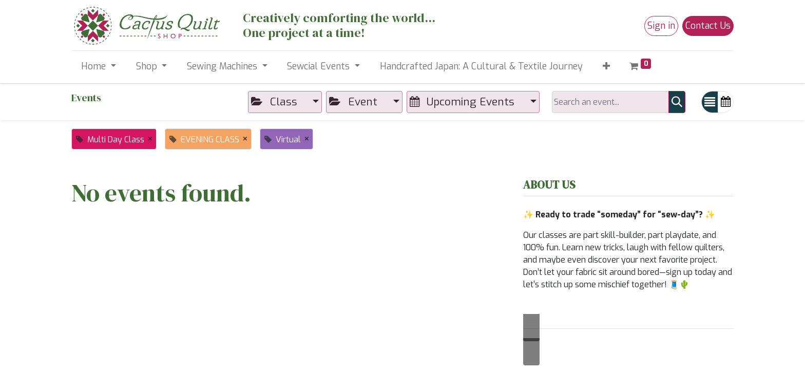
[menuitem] (481, 66)
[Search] (676, 102)
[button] (606, 66)
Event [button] (354, 102)
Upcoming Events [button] (464, 102)
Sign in (661, 26)
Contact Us (708, 26)
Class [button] (275, 102)
